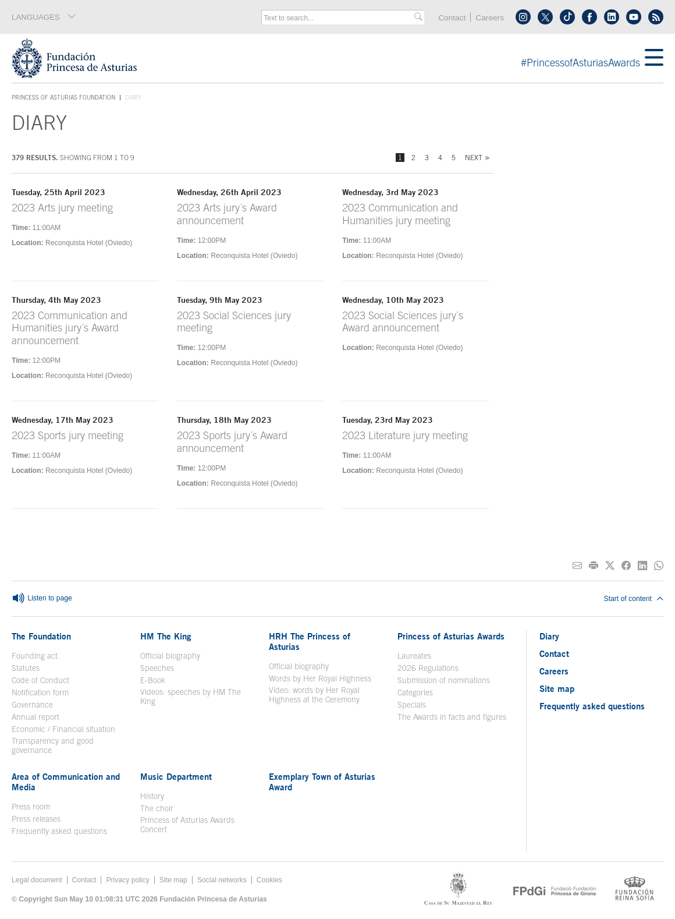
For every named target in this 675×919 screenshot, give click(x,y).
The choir (156, 808)
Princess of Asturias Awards (451, 636)
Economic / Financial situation (63, 729)
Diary (549, 636)
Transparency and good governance (53, 745)
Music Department (176, 776)
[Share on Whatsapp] (658, 565)
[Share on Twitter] (609, 565)
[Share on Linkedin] (642, 565)
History (152, 796)
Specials (411, 704)
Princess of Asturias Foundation (63, 98)
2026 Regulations (428, 668)
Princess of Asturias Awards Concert (187, 824)
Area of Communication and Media (66, 781)
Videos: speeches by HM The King (190, 696)
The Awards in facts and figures (451, 717)
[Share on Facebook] (626, 565)
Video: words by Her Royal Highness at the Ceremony (314, 694)
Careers (489, 17)
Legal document (37, 880)
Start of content (633, 599)
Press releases (36, 818)
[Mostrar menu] (654, 58)
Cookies (269, 880)
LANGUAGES (44, 17)
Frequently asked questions (59, 831)
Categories (415, 692)
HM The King (165, 636)
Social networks (222, 880)
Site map (556, 688)
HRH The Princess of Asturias (309, 641)
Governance (32, 704)
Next (473, 157)
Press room (31, 806)
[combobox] (339, 18)
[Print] (593, 565)
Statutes (26, 668)
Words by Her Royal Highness (320, 678)
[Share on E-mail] (577, 565)
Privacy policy (127, 880)
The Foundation (41, 636)
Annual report (35, 717)
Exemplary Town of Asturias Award (322, 781)
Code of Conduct (40, 680)
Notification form (40, 692)
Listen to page (42, 599)
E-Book (152, 680)
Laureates (414, 655)
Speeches (157, 668)
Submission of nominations (443, 680)
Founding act (35, 655)
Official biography (170, 655)
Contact (452, 17)
